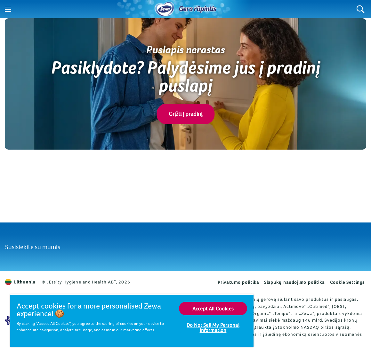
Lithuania (20, 282)
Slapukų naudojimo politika (294, 282)
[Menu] (8, 9)
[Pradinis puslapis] (164, 9)
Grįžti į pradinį (185, 114)
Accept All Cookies (213, 308)
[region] (132, 320)
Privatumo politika (238, 282)
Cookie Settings (347, 282)
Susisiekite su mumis (32, 247)
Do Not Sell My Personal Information (213, 327)
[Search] (360, 9)
